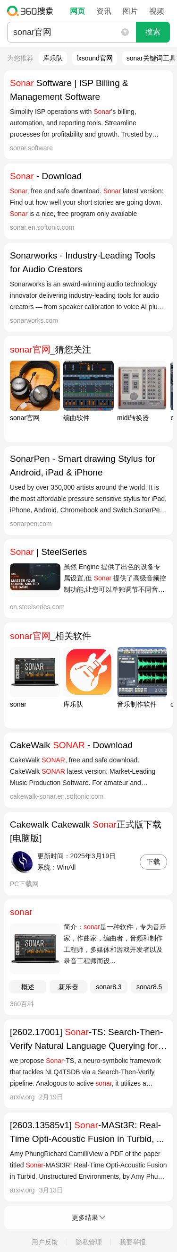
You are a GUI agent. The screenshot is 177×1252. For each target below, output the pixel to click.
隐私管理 (89, 1242)
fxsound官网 (94, 58)
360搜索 (32, 10)
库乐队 (53, 58)
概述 (27, 987)
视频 (156, 11)
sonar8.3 (108, 987)
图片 (130, 11)
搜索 (152, 32)
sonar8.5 (149, 987)
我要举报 (132, 1242)
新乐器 (68, 987)
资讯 (103, 11)
